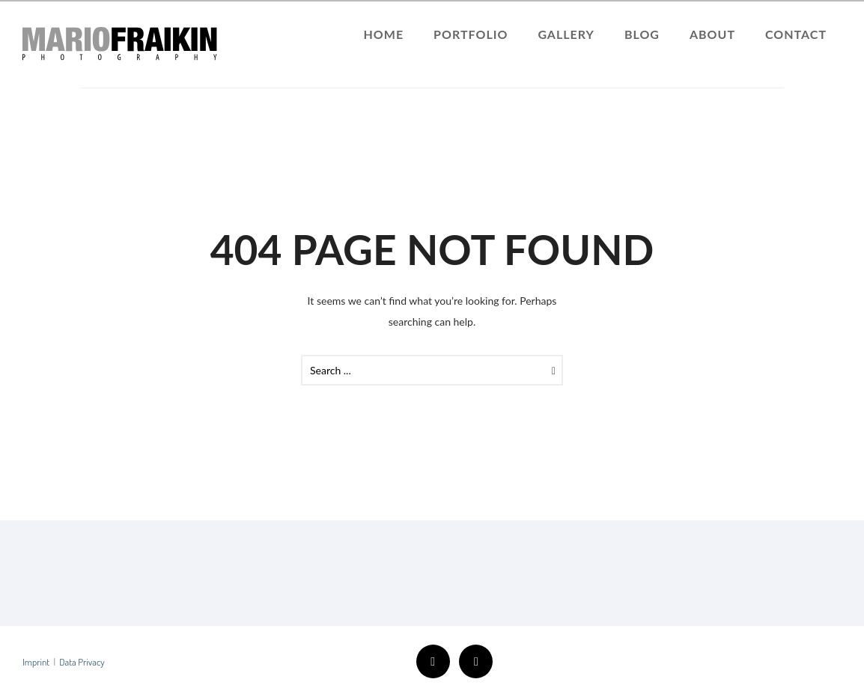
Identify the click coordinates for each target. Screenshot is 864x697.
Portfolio (470, 34)
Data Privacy (82, 662)
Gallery (566, 34)
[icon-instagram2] (476, 661)
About (712, 34)
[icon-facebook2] (436, 661)
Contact (796, 34)
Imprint (35, 662)
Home (384, 34)
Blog (642, 34)
